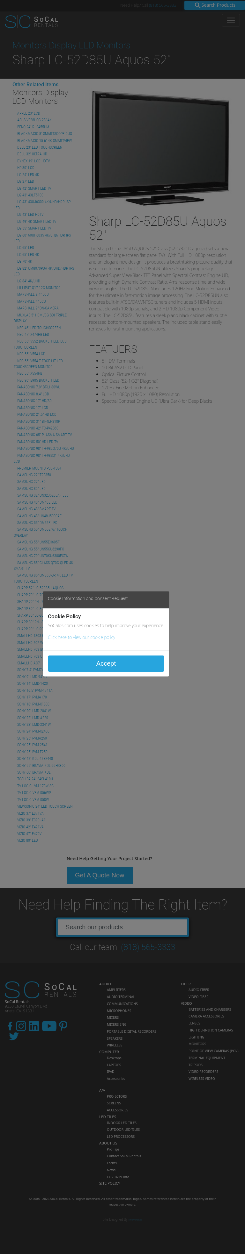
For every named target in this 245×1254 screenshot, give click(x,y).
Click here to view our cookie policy (81, 637)
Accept (106, 663)
